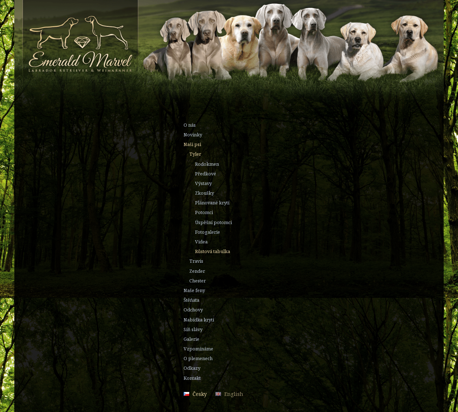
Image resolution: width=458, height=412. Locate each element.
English (233, 394)
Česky (200, 394)
